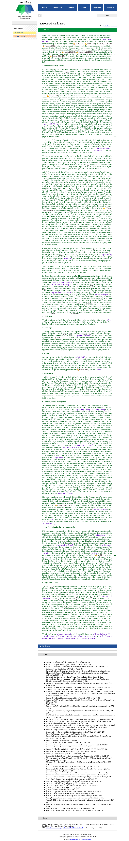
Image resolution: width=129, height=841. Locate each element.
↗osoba (98, 370)
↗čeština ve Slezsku (56, 638)
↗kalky (52, 519)
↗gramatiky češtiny (82, 409)
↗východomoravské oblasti (61, 292)
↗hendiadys (46, 553)
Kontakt (110, 8)
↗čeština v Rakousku (71, 638)
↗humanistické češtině (64, 545)
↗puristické (68, 259)
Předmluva (57, 8)
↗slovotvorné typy (70, 447)
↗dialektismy (98, 150)
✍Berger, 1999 (52, 96)
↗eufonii (108, 176)
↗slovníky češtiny (98, 409)
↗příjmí (109, 634)
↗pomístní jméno (89, 636)
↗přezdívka (60, 636)
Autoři (83, 8)
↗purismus (59, 457)
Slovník (71, 8)
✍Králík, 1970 (101, 555)
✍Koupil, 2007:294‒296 (64, 505)
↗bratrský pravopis (64, 634)
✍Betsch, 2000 (83, 370)
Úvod (44, 8)
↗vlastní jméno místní (74, 636)
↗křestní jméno (99, 634)
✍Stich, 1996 (90, 44)
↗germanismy (107, 254)
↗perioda (93, 553)
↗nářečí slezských (101, 295)
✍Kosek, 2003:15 (56, 56)
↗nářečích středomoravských (61, 282)
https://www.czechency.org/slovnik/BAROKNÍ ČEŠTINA (64, 828)
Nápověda (97, 8)
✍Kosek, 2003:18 (68, 52)
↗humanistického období (103, 148)
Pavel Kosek (114, 25)
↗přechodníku (107, 545)
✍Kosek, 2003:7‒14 (104, 44)
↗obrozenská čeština (50, 124)
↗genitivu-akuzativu (83, 336)
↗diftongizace (100, 535)
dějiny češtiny (20, 36)
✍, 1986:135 (61, 338)
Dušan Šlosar (107, 25)
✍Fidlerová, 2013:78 (84, 52)
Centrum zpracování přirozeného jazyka (80, 839)
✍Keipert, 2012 (48, 46)
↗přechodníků (80, 357)
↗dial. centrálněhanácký (60, 284)
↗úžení (108, 320)
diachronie (19, 33)
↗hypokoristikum (48, 636)
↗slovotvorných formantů (83, 445)
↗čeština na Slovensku (88, 638)
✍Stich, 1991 (78, 44)
